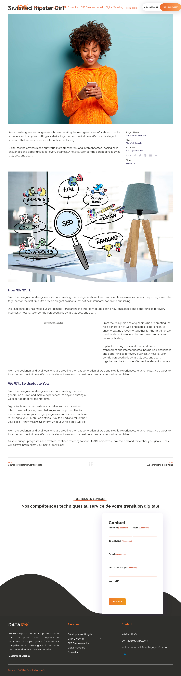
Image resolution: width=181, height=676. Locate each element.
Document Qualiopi (20, 656)
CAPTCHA (114, 581)
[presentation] (130, 589)
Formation (131, 8)
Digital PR (131, 164)
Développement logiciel (46, 7)
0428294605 (129, 633)
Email (117, 554)
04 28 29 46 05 (152, 7)
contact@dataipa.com (135, 640)
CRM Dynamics (70, 7)
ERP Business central (92, 7)
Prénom (118, 528)
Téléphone (120, 541)
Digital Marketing (114, 7)
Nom (141, 528)
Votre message (123, 568)
